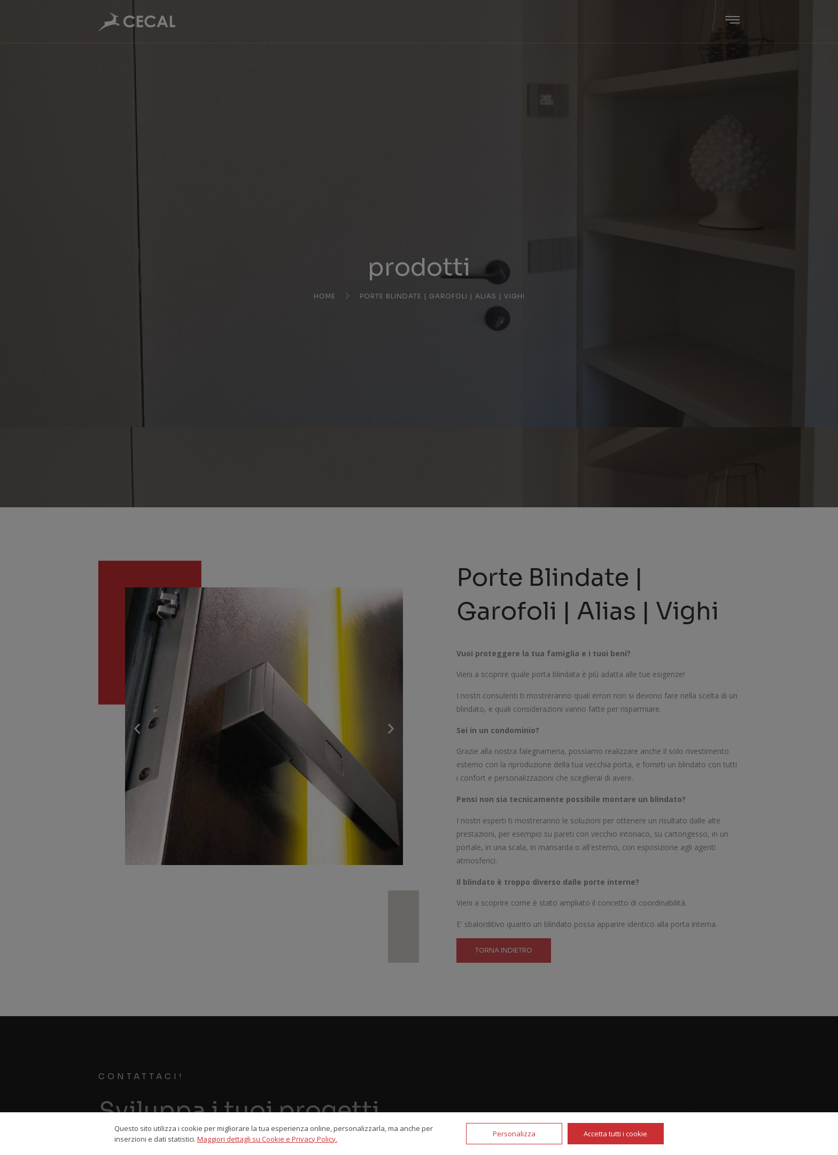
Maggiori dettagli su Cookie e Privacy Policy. (267, 1139)
